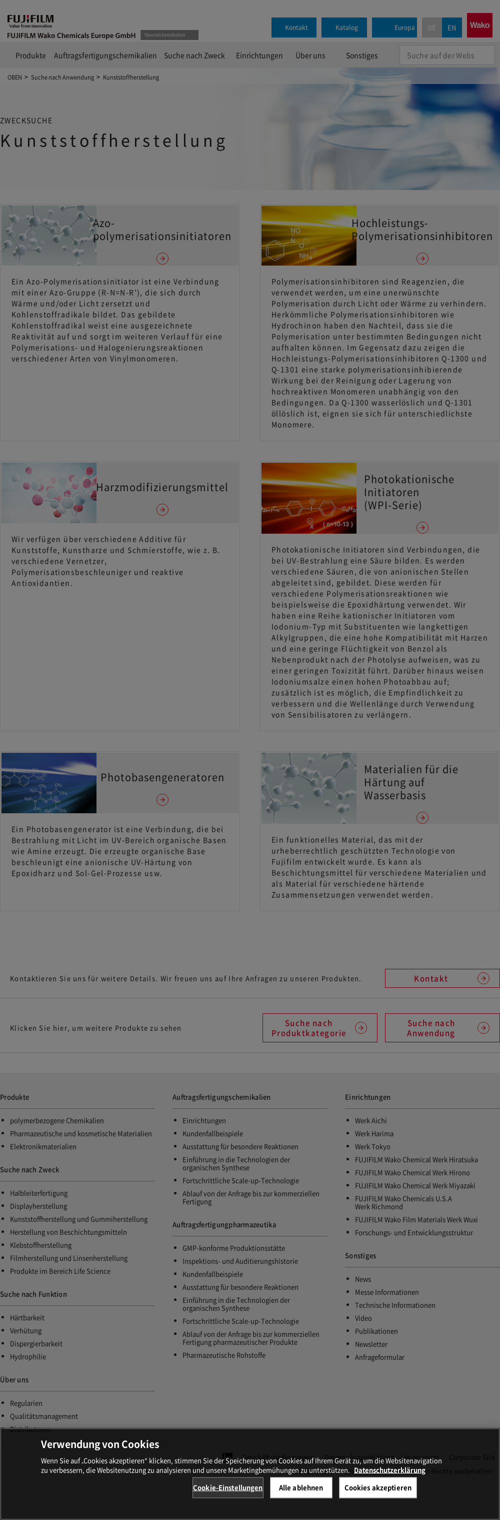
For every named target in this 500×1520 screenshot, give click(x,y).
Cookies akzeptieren (378, 1487)
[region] (250, 1474)
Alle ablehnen (301, 1487)
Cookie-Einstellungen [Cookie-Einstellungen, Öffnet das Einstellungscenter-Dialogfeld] (228, 1487)
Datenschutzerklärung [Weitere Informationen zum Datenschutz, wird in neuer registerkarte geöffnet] (390, 1469)
